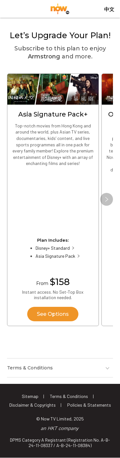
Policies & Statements (89, 405)
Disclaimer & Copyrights (32, 405)
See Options (53, 314)
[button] (106, 199)
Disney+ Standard (53, 248)
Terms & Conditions (69, 396)
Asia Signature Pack (55, 256)
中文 (109, 9)
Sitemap (30, 396)
